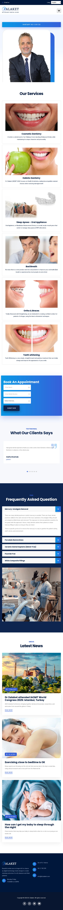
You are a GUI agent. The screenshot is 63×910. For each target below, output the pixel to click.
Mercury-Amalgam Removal (16, 509)
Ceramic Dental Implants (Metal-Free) (20, 547)
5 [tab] (34, 471)
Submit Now (11, 408)
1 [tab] (27, 471)
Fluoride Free (10, 554)
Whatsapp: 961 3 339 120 (31, 24)
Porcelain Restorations (14, 540)
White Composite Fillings (15, 561)
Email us (6, 2)
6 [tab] (36, 471)
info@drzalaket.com (44, 876)
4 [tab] (32, 471)
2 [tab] (29, 471)
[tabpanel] (31, 452)
